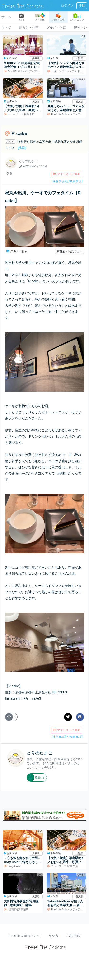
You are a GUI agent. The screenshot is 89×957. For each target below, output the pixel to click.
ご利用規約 (73, 936)
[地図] (22, 148)
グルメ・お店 (56, 27)
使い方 (53, 936)
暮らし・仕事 (29, 27)
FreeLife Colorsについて (25, 936)
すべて (6, 27)
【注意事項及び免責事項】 (67, 181)
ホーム (6, 17)
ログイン (67, 5)
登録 (82, 5)
